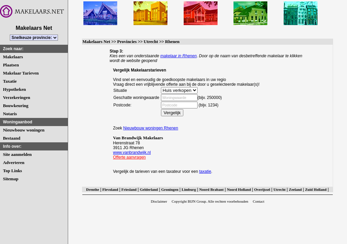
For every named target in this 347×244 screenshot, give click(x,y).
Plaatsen (11, 64)
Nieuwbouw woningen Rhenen (150, 128)
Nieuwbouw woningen (23, 130)
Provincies (127, 41)
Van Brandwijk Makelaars (138, 137)
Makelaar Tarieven (21, 73)
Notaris (10, 113)
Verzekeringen (16, 97)
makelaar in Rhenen (178, 56)
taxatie (205, 171)
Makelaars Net (96, 41)
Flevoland (110, 189)
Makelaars (13, 56)
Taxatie (10, 81)
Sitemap (11, 178)
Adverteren (13, 162)
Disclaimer (159, 201)
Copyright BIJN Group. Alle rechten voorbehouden (209, 201)
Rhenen (172, 41)
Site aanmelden (17, 154)
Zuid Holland (315, 189)
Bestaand (11, 138)
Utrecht (151, 41)
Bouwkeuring (15, 105)
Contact (258, 201)
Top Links (12, 170)
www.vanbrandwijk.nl (132, 152)
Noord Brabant (211, 189)
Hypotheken (14, 89)
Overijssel (262, 189)
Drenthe (92, 189)
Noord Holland (239, 189)
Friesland (129, 189)
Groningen (170, 189)
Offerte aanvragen (129, 157)
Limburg (189, 189)
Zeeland (295, 189)
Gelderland (149, 189)
